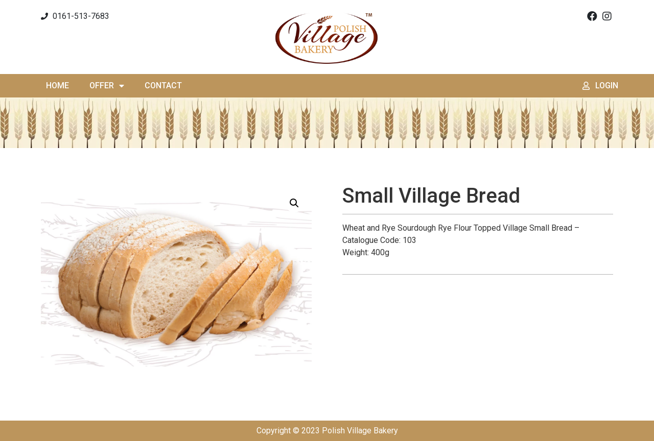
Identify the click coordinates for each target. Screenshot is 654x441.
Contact (163, 85)
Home (57, 85)
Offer (106, 86)
